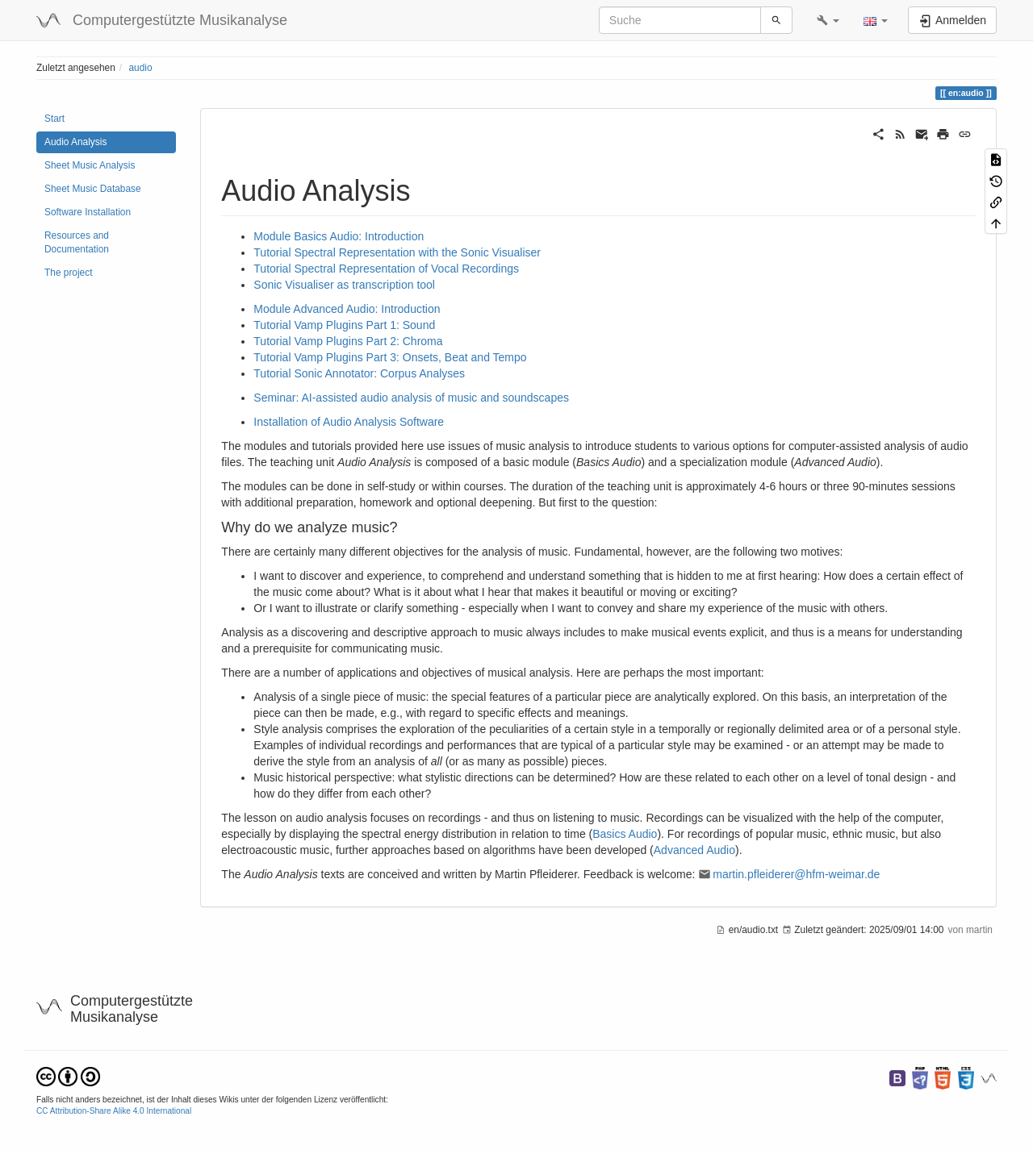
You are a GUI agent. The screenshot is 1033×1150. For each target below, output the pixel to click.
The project (68, 272)
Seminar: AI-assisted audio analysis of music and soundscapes (411, 397)
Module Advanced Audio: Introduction (346, 308)
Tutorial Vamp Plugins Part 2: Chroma (347, 341)
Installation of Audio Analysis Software (348, 421)
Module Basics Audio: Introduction (338, 236)
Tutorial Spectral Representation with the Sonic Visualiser (397, 252)
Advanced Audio (694, 850)
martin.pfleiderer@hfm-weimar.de (796, 874)
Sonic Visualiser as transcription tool (344, 284)
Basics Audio (624, 833)
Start (54, 118)
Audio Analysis (75, 142)
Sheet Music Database (92, 188)
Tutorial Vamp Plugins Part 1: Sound (344, 325)
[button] (828, 20)
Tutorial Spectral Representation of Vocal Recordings (386, 268)
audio (140, 67)
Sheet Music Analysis (89, 165)
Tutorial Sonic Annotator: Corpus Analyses (359, 373)
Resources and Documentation (76, 242)
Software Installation (87, 212)
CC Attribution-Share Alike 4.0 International (113, 1110)
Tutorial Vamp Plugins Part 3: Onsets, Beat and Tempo (389, 357)
